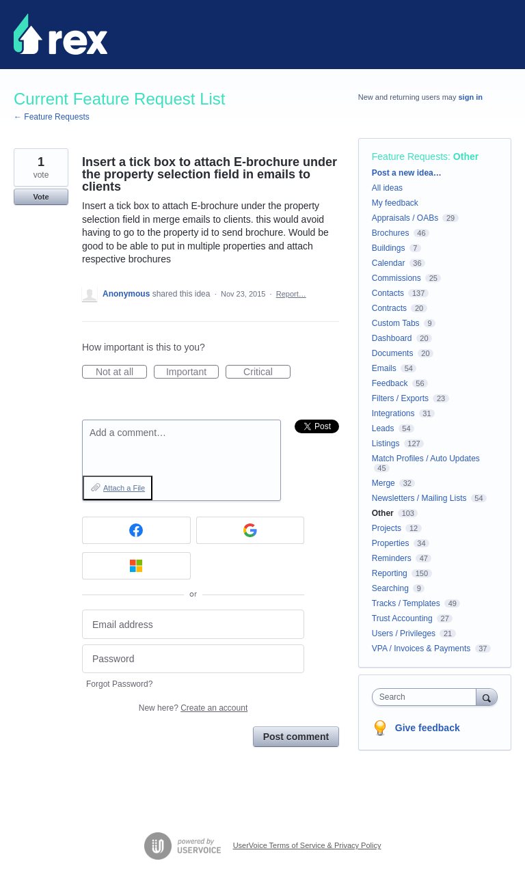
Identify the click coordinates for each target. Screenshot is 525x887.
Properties (390, 543)
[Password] (193, 659)
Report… (291, 294)
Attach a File (124, 488)
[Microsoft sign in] (136, 565)
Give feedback (427, 727)
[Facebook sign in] (136, 530)
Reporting (389, 573)
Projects (386, 528)
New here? (193, 708)
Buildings (388, 248)
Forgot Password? (119, 684)
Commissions (396, 278)
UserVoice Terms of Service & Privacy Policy (307, 845)
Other (466, 156)
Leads (383, 428)
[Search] (487, 696)
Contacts (388, 293)
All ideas (387, 188)
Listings (386, 443)
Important (192, 372)
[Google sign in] (250, 530)
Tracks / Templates (406, 603)
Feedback (390, 383)
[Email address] (193, 624)
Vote (41, 197)
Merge (383, 483)
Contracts (389, 308)
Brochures (390, 233)
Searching (390, 588)
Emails (384, 368)
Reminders (392, 558)
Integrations (393, 413)
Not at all (121, 372)
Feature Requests (410, 156)
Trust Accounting (402, 618)
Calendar (388, 263)
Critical (267, 372)
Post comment (296, 736)
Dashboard (392, 338)
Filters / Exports (400, 398)
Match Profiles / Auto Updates (426, 458)
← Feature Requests (52, 117)
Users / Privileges (403, 633)
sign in (471, 97)
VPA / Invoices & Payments (421, 648)
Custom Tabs (396, 323)
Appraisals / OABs (405, 218)
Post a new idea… (407, 173)
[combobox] (427, 697)
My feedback (395, 203)
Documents (393, 353)
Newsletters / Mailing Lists (419, 498)
